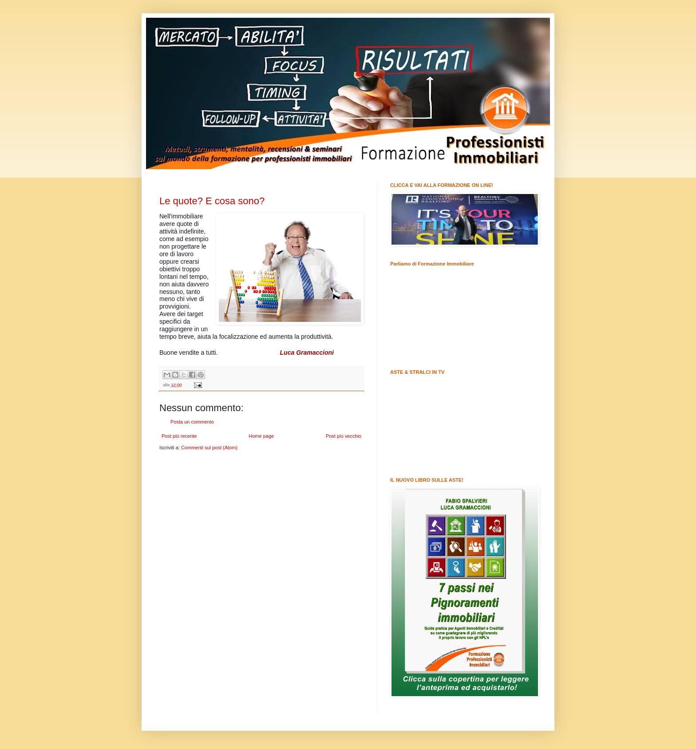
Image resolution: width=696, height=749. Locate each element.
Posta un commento (192, 421)
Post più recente (179, 436)
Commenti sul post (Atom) (209, 447)
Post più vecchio (343, 436)
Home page (261, 436)
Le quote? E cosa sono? (212, 200)
